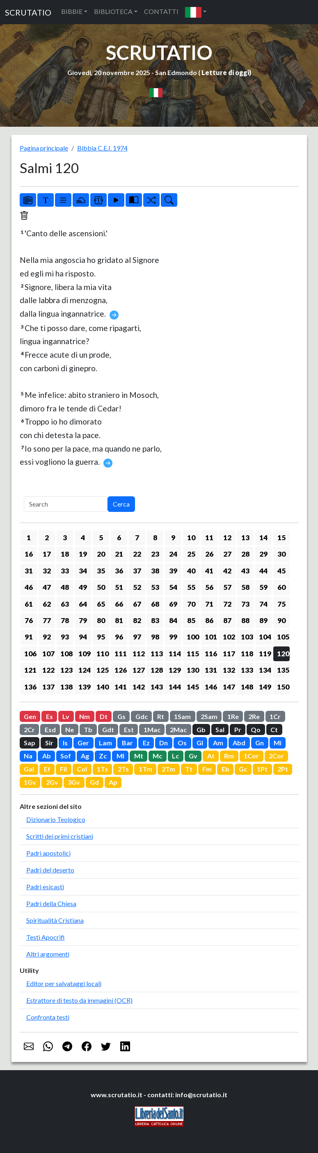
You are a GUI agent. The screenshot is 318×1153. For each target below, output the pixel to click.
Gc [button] (243, 769)
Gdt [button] (108, 729)
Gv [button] (193, 756)
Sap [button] (29, 743)
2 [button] (47, 537)
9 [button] (173, 537)
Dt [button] (104, 716)
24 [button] (173, 554)
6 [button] (119, 537)
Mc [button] (157, 756)
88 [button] (245, 620)
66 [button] (119, 604)
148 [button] (247, 687)
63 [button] (65, 604)
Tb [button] (88, 729)
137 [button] (48, 687)
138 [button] (66, 687)
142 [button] (139, 687)
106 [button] (30, 653)
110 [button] (102, 653)
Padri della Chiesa (51, 903)
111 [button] (120, 653)
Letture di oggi (225, 72)
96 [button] (119, 636)
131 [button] (211, 670)
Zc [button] (103, 756)
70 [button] (191, 604)
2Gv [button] (52, 782)
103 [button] (247, 636)
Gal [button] (29, 769)
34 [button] (83, 570)
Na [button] (28, 756)
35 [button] (101, 570)
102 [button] (229, 636)
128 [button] (157, 670)
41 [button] (209, 570)
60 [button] (281, 587)
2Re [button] (254, 716)
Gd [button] (94, 782)
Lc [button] (175, 756)
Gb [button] (201, 729)
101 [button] (211, 636)
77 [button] (47, 620)
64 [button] (83, 604)
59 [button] (263, 587)
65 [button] (101, 604)
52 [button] (137, 587)
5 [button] (101, 537)
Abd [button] (239, 743)
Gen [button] (30, 716)
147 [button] (229, 687)
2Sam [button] (209, 716)
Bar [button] (127, 743)
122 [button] (48, 670)
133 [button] (247, 670)
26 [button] (209, 554)
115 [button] (193, 653)
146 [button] (211, 687)
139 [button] (84, 687)
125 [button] (102, 670)
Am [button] (218, 743)
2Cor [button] (276, 756)
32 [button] (47, 570)
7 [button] (137, 537)
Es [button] (49, 716)
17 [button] (47, 554)
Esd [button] (50, 729)
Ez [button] (146, 743)
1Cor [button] (251, 756)
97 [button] (137, 636)
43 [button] (245, 570)
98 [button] (155, 636)
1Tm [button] (145, 769)
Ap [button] (113, 782)
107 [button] (48, 653)
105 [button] (283, 636)
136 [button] (30, 687)
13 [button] (245, 537)
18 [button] (65, 554)
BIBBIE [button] (71, 11)
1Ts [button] (102, 769)
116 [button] (211, 653)
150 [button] (283, 687)
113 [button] (157, 653)
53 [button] (155, 587)
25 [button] (191, 554)
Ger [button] (83, 743)
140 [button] (102, 687)
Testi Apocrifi (45, 937)
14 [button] (263, 537)
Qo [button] (256, 729)
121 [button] (30, 670)
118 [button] (247, 653)
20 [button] (101, 554)
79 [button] (83, 620)
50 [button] (101, 587)
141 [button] (120, 687)
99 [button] (173, 636)
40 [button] (191, 570)
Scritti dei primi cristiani (59, 836)
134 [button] (265, 670)
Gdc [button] (141, 716)
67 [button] (137, 604)
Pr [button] (237, 729)
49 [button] (83, 587)
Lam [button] (105, 743)
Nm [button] (84, 716)
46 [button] (29, 587)
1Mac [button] (152, 729)
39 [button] (173, 570)
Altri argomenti (47, 954)
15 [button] (281, 537)
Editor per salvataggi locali (63, 983)
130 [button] (193, 670)
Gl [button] (200, 743)
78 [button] (65, 620)
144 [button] (175, 687)
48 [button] (65, 587)
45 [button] (281, 570)
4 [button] (83, 537)
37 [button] (137, 570)
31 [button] (29, 570)
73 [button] (245, 604)
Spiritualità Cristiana (55, 920)
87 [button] (227, 620)
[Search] (66, 504)
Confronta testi (47, 1017)
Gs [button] (121, 716)
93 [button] (65, 636)
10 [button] (191, 537)
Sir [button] (49, 743)
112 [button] (139, 653)
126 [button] (120, 670)
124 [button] (84, 670)
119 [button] (265, 653)
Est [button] (129, 729)
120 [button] (283, 653)
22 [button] (137, 554)
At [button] (211, 756)
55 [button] (191, 587)
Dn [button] (163, 743)
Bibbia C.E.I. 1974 (102, 148)
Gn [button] (259, 743)
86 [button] (209, 620)
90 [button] (281, 620)
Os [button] (182, 743)
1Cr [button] (275, 716)
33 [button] (65, 570)
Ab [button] (46, 756)
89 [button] (263, 620)
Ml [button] (120, 756)
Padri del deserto (50, 870)
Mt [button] (138, 756)
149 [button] (265, 687)
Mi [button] (277, 743)
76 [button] (29, 620)
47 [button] (47, 587)
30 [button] (281, 554)
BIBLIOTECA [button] (113, 11)
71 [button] (209, 604)
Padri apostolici (48, 853)
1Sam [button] (182, 716)
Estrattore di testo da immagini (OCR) (79, 1000)
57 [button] (227, 587)
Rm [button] (229, 756)
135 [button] (283, 670)
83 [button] (155, 620)
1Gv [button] (30, 782)
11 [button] (209, 537)
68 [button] (155, 604)
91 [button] (29, 636)
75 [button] (281, 604)
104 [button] (265, 636)
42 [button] (227, 570)
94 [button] (83, 636)
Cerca (121, 504)
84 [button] (173, 620)
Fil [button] (63, 769)
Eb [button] (225, 769)
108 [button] (66, 653)
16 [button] (29, 554)
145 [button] (193, 687)
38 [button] (155, 570)
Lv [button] (65, 716)
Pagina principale (44, 148)
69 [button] (173, 604)
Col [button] (82, 769)
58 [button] (245, 587)
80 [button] (101, 620)
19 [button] (83, 554)
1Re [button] (233, 716)
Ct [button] (274, 729)
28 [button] (245, 554)
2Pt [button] (282, 769)
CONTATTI (161, 11)
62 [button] (47, 604)
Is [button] (65, 743)
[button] (196, 12)
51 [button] (119, 587)
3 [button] (65, 537)
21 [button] (119, 554)
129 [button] (175, 670)
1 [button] (29, 537)
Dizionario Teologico (55, 819)
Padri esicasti (45, 886)
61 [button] (29, 604)
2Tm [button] (168, 769)
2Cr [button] (29, 729)
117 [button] (229, 653)
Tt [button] (188, 769)
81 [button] (119, 620)
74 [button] (263, 604)
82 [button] (137, 620)
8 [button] (155, 537)
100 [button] (193, 636)
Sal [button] (219, 729)
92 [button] (47, 636)
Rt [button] (160, 716)
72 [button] (227, 604)
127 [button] (139, 670)
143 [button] (157, 687)
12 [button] (227, 537)
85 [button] (191, 620)
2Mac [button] (178, 729)
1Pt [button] (262, 769)
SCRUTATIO (28, 12)
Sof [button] (65, 756)
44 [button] (263, 570)
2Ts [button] (123, 769)
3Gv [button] (74, 782)
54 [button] (173, 587)
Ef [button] (47, 769)
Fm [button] (207, 769)
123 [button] (66, 670)
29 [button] (263, 554)
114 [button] (175, 653)
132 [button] (229, 670)
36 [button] (119, 570)
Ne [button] (69, 729)
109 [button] (84, 653)
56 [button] (209, 587)
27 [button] (227, 554)
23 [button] (155, 554)
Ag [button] (85, 756)
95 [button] (101, 636)
